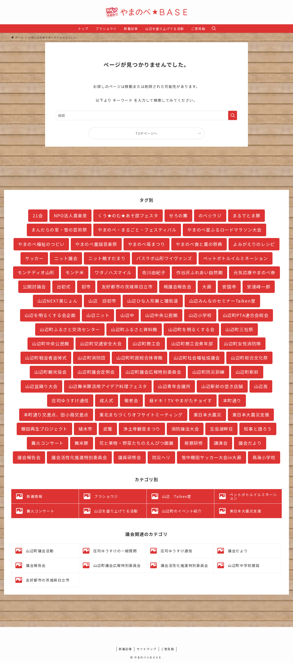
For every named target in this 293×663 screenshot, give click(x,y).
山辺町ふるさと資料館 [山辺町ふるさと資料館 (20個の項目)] (134, 329)
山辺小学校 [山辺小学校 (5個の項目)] (200, 315)
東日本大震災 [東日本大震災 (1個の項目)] (208, 414)
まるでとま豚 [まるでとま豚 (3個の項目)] (247, 215)
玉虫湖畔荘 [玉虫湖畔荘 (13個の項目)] (221, 429)
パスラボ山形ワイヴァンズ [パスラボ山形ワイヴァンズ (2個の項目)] (164, 258)
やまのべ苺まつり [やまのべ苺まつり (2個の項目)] (146, 244)
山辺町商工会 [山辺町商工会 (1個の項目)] (146, 343)
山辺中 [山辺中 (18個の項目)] (127, 315)
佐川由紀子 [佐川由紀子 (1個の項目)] (153, 272)
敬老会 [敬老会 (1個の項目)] (131, 400)
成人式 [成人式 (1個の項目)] (107, 400)
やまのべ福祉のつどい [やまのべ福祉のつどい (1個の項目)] (41, 244)
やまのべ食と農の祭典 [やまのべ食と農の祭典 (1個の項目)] (199, 244)
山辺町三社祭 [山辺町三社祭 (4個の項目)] (239, 329)
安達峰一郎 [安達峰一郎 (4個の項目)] (258, 286)
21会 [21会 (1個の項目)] (38, 215)
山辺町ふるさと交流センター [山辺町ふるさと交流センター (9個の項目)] (70, 329)
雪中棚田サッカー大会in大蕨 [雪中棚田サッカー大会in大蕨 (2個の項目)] (211, 457)
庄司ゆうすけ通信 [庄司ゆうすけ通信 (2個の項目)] (70, 400)
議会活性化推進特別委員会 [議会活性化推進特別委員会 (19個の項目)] (79, 457)
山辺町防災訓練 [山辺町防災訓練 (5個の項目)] (208, 372)
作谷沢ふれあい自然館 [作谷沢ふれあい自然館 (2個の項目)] (199, 272)
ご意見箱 (167, 649)
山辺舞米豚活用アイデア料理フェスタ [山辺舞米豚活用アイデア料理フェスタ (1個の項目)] (108, 386)
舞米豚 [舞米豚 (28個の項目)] (82, 443)
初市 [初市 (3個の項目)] (86, 286)
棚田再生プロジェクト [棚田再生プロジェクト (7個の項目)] (44, 429)
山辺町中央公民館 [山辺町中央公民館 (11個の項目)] (50, 343)
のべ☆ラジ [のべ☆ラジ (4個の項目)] (210, 215)
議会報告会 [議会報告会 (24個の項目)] (29, 457)
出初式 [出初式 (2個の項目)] (64, 286)
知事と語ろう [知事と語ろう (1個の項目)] (258, 429)
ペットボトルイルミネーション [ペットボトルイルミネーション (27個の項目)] (235, 258)
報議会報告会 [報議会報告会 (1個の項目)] (178, 286)
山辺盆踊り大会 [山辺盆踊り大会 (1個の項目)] (41, 386)
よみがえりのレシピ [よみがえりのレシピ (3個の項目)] (254, 244)
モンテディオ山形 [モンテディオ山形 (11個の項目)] (36, 272)
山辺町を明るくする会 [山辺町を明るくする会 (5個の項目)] (191, 329)
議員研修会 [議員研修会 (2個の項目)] (129, 457)
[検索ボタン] (214, 28)
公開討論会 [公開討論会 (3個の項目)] (34, 286)
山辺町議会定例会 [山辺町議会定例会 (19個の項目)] (96, 372)
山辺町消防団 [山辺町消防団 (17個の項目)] (91, 358)
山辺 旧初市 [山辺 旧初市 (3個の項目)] (102, 301)
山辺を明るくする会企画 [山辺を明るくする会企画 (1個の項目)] (50, 315)
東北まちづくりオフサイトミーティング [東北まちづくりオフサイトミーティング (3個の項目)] (141, 414)
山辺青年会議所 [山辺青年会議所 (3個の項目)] (174, 386)
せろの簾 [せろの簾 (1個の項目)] (178, 215)
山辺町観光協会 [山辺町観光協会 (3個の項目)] (50, 372)
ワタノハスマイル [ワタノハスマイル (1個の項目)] (113, 272)
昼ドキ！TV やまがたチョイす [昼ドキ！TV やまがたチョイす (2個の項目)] (180, 400)
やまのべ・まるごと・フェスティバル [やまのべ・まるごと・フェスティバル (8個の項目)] (137, 230)
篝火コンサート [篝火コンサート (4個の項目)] (47, 443)
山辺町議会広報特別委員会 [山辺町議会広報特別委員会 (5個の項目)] (153, 372)
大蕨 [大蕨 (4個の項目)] (206, 286)
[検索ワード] (146, 115)
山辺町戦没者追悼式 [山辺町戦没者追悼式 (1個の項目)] (46, 358)
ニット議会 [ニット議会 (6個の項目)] (66, 258)
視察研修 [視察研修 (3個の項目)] (193, 443)
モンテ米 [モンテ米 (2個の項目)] (74, 272)
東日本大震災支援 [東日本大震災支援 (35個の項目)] (251, 414)
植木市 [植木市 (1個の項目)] (85, 429)
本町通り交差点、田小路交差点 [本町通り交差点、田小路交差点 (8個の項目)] (56, 414)
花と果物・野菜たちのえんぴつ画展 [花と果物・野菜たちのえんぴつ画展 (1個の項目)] (136, 443)
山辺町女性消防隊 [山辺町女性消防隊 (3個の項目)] (242, 343)
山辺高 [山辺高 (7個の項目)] (261, 386)
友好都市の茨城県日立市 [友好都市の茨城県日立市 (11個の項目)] (127, 286)
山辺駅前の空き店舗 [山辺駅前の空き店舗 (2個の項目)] (222, 386)
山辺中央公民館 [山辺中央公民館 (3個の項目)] (161, 315)
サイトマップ (146, 649)
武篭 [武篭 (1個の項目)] (107, 429)
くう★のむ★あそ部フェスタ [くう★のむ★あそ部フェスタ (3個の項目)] (128, 215)
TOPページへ (146, 133)
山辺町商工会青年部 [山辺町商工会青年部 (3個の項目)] (192, 343)
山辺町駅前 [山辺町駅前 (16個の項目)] (247, 372)
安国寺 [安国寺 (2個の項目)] (229, 286)
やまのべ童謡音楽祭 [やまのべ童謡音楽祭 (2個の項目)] (96, 244)
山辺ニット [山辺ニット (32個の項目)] (98, 315)
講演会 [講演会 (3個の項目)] (221, 443)
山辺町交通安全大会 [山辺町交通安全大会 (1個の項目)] (101, 343)
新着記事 (125, 649)
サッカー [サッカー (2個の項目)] (34, 258)
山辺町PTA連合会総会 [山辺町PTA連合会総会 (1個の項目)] (246, 315)
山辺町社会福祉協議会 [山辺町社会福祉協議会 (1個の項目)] (197, 358)
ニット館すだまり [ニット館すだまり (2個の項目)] (107, 258)
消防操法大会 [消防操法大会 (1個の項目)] (185, 429)
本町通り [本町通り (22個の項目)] (232, 400)
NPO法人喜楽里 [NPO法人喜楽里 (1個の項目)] (70, 215)
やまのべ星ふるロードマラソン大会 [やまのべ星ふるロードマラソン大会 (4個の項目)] (224, 230)
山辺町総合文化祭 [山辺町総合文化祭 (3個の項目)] (249, 358)
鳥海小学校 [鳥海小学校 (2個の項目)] (264, 457)
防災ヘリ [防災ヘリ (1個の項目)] (161, 457)
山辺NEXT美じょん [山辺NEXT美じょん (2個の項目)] (57, 301)
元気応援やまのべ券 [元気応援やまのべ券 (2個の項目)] (254, 272)
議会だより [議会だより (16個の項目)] (250, 443)
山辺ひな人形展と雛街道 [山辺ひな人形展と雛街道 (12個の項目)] (152, 301)
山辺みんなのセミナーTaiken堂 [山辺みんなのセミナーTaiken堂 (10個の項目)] (222, 301)
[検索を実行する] (232, 115)
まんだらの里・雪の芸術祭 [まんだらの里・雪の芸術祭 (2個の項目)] (59, 230)
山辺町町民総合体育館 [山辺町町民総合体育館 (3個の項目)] (139, 358)
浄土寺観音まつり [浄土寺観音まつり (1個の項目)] (141, 429)
